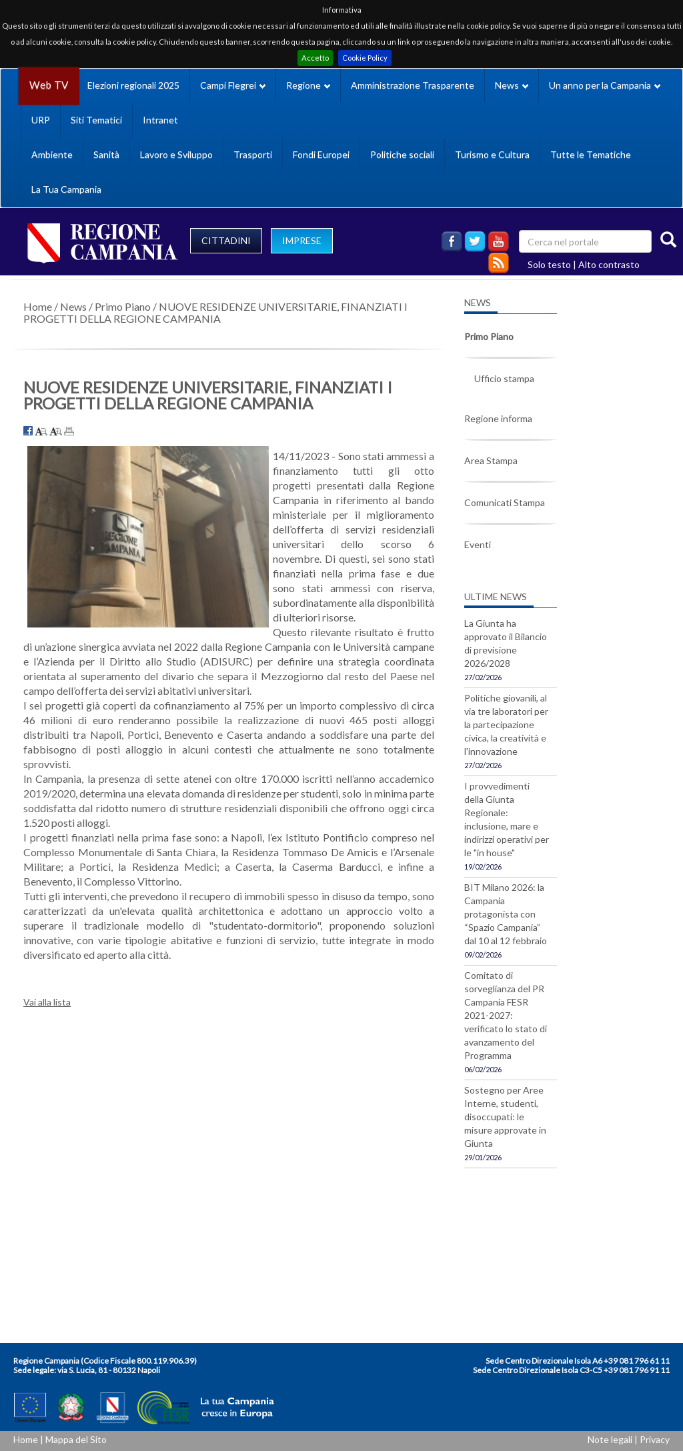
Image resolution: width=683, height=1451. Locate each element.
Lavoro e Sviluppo (176, 154)
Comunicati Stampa (504, 502)
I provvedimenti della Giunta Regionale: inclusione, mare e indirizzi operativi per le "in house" (506, 819)
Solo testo (549, 264)
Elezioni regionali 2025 (133, 85)
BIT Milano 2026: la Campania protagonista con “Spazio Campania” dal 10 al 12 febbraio (505, 914)
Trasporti (252, 154)
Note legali (610, 1439)
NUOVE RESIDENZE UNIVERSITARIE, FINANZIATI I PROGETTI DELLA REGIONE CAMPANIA (215, 312)
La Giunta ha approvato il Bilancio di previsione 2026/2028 (505, 643)
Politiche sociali (402, 154)
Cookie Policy (365, 57)
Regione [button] (308, 85)
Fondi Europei (321, 154)
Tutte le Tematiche (590, 154)
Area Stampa (491, 460)
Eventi (477, 544)
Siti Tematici (96, 119)
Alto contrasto (609, 264)
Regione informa (498, 418)
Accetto (315, 57)
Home (37, 306)
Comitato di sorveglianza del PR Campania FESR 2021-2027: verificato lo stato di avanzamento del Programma (505, 1015)
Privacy (655, 1439)
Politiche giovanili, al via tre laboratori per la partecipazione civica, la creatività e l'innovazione (506, 724)
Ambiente (52, 154)
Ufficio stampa (504, 378)
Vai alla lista (47, 1002)
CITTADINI (226, 240)
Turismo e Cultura (492, 154)
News (73, 306)
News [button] (511, 85)
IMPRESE (301, 240)
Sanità (106, 154)
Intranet (160, 119)
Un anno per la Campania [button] (604, 85)
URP (40, 119)
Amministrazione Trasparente (412, 85)
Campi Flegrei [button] (232, 85)
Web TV (48, 85)
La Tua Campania (66, 189)
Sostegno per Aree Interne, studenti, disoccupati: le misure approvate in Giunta (505, 1116)
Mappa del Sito (76, 1439)
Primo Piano (123, 306)
